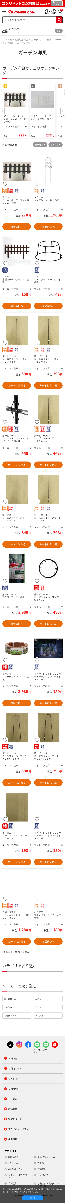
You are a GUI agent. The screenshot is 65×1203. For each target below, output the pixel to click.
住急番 (40, 1163)
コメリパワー (44, 1175)
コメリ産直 (13, 1157)
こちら (23, 1192)
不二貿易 (39, 1015)
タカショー (9, 1007)
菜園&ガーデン (15, 1169)
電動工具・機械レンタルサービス (48, 1184)
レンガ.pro (13, 1163)
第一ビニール (10, 998)
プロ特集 (12, 1183)
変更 (59, 30)
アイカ (38, 1007)
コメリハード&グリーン (18, 1176)
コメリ (38, 998)
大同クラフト (10, 1015)
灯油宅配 (41, 1169)
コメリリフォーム (46, 1157)
